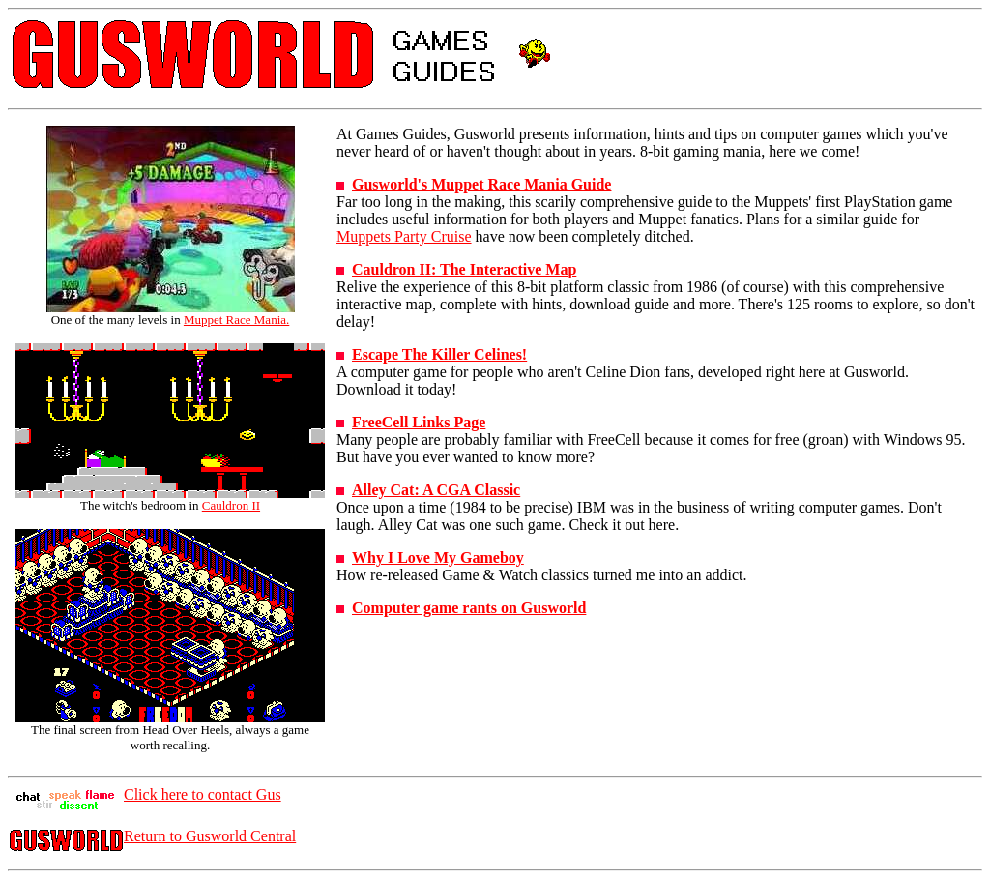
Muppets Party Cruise (404, 236)
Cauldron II (231, 505)
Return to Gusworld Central (210, 836)
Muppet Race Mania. (236, 319)
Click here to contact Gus (202, 794)
